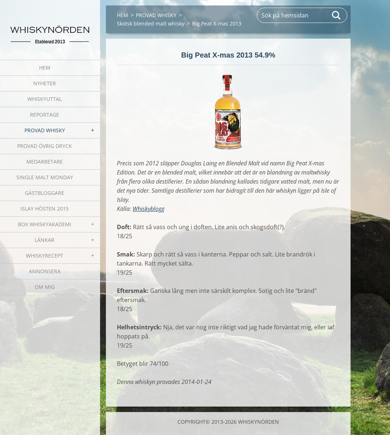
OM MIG (45, 286)
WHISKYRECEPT (44, 255)
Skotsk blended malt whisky (150, 23)
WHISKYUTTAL (44, 98)
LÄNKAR (44, 239)
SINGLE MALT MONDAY (44, 177)
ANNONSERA (45, 271)
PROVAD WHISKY (44, 130)
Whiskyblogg (148, 209)
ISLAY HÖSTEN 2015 (44, 208)
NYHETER (44, 83)
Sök (336, 15)
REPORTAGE (44, 114)
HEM (44, 67)
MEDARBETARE (44, 161)
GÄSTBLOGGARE (44, 192)
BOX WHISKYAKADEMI (44, 224)
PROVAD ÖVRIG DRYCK (44, 145)
